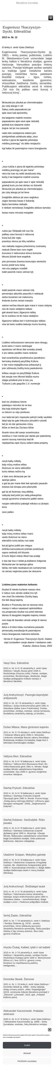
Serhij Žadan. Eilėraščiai (17, 915)
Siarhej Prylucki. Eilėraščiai (19, 788)
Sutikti (27, 1045)
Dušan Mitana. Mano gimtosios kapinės (26, 727)
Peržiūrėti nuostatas (27, 1061)
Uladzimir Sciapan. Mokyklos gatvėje (24, 854)
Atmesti (27, 1053)
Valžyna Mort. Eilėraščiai (17, 756)
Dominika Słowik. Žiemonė (18, 979)
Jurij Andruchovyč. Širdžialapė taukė (24, 886)
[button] (49, 1029)
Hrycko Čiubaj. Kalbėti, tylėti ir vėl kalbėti (26, 947)
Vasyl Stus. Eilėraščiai (16, 663)
